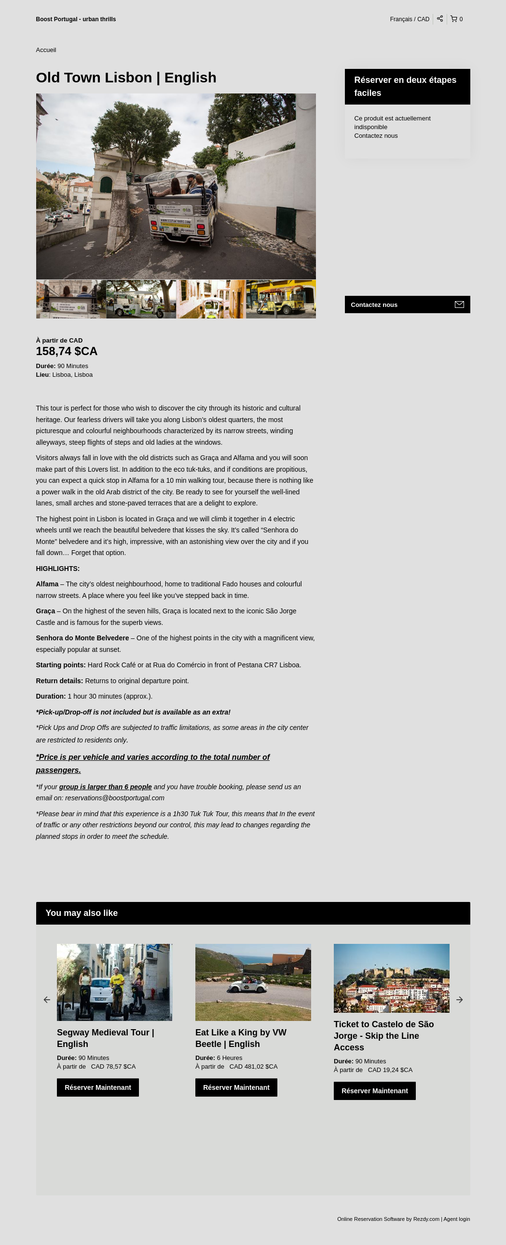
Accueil (46, 49)
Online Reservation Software (371, 1219)
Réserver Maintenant (98, 1087)
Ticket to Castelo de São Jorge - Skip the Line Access (384, 1036)
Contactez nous (376, 135)
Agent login (456, 1219)
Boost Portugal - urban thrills (76, 19)
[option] (71, 299)
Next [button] (460, 999)
